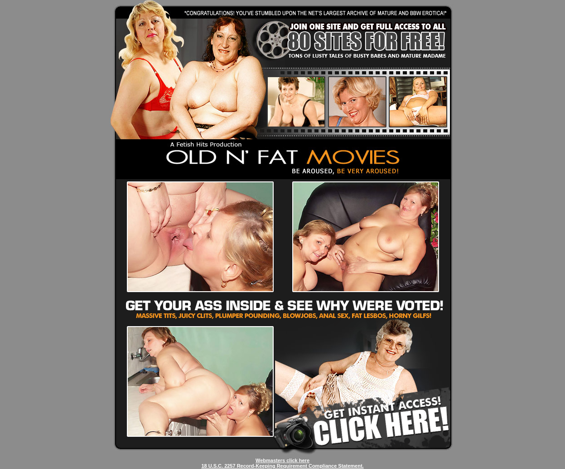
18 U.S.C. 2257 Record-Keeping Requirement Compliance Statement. (282, 466)
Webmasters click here (282, 460)
